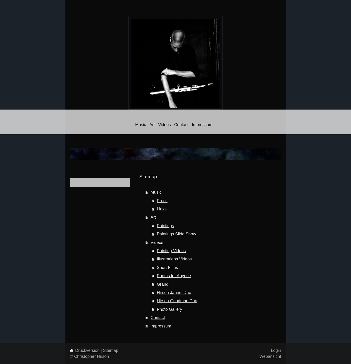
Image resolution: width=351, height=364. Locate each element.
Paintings (165, 225)
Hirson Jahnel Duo (174, 292)
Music (156, 192)
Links (161, 209)
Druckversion (85, 350)
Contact (158, 317)
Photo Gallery (169, 309)
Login (276, 350)
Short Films (167, 267)
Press (162, 200)
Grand (162, 284)
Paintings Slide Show (176, 234)
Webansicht (270, 356)
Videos (157, 242)
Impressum (161, 326)
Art (153, 217)
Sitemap (110, 350)
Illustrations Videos (174, 259)
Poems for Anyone (174, 276)
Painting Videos (171, 250)
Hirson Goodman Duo (177, 301)
